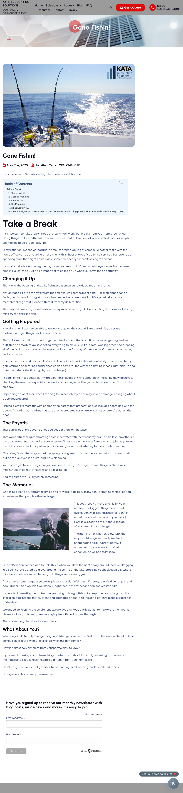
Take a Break (14, 189)
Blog (80, 5)
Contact (59, 9)
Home (39, 5)
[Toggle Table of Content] (120, 184)
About (68, 5)
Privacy (72, 9)
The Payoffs (17, 200)
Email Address (15, 718)
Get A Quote (130, 7)
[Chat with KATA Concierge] (173, 783)
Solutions (52, 5)
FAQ (89, 5)
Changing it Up (18, 193)
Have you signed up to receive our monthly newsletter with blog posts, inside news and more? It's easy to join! (67, 211)
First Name (13, 734)
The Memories (18, 204)
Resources (44, 9)
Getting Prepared (20, 196)
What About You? (20, 207)
